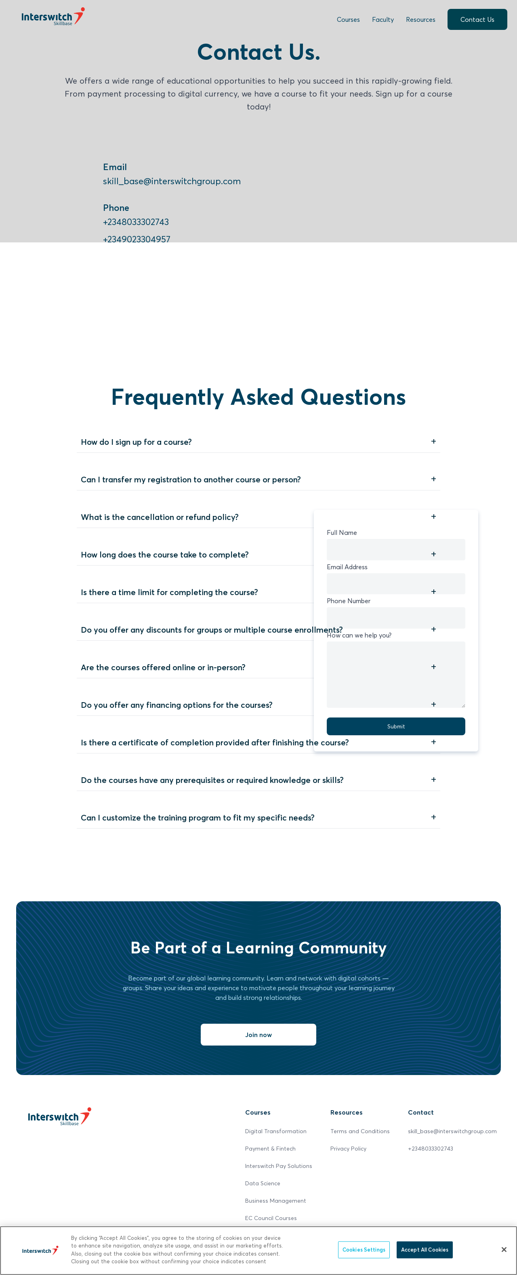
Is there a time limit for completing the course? (169, 592)
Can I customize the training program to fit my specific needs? (198, 818)
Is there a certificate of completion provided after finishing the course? (215, 742)
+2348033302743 (136, 222)
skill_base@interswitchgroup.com (172, 181)
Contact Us (477, 19)
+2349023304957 (136, 239)
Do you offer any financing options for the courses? (177, 705)
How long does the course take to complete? (165, 555)
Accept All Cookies (424, 1249)
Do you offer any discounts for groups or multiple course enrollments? (212, 630)
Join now (258, 1035)
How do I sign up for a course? (136, 442)
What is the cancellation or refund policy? (160, 517)
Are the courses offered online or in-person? (163, 667)
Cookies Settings (364, 1249)
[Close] (504, 1249)
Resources (420, 19)
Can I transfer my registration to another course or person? (191, 479)
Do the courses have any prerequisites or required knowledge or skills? (212, 780)
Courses (348, 19)
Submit (396, 726)
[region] (258, 1250)
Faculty (383, 19)
